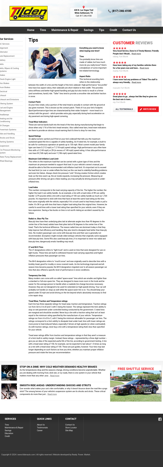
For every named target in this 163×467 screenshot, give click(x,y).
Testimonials (42, 428)
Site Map (69, 430)
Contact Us (128, 30)
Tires (43, 30)
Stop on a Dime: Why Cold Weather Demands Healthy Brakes (58, 366)
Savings (88, 30)
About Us (41, 425)
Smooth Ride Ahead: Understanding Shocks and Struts (55, 385)
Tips (101, 30)
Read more (136, 54)
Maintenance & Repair (64, 30)
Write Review (149, 109)
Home (31, 30)
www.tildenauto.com (26, 455)
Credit (113, 30)
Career (40, 430)
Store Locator (71, 428)
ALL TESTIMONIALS (124, 109)
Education (9, 433)
